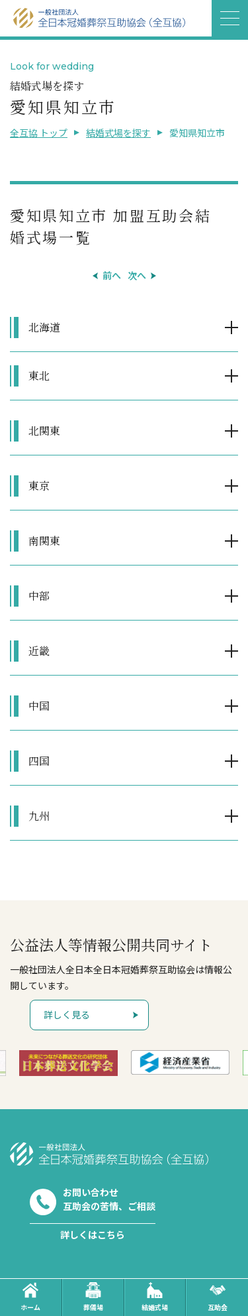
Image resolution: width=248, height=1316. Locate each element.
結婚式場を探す (118, 132)
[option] (68, 1063)
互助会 (217, 1297)
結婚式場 (155, 1297)
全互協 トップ (38, 132)
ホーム (30, 1297)
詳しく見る (67, 1014)
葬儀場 (93, 1297)
